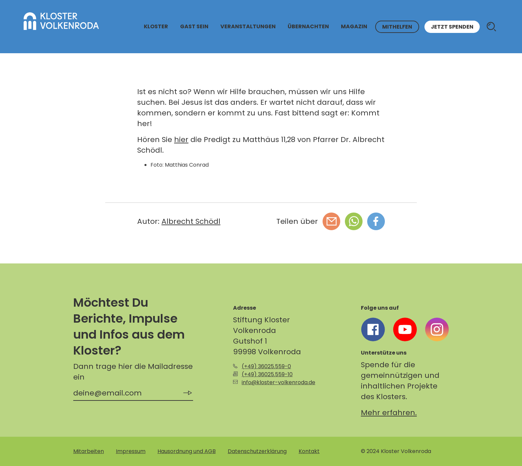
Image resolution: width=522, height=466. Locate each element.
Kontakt (309, 451)
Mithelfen (397, 27)
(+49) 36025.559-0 (266, 366)
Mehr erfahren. (389, 412)
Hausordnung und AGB (186, 451)
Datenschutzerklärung (257, 451)
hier (181, 139)
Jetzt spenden (452, 27)
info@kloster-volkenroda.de (278, 382)
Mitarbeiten (88, 451)
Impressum (130, 451)
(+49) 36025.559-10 (267, 374)
